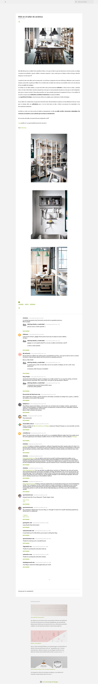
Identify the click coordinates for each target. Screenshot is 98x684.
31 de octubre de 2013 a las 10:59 (36, 334)
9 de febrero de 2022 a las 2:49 (40, 494)
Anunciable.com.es (28, 423)
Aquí (19, 123)
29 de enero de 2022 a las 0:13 (35, 443)
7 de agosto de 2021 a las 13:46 (41, 423)
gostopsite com (27, 522)
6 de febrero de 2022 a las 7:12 (35, 481)
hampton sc (26, 403)
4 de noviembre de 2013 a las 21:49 (38, 403)
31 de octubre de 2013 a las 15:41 (48, 394)
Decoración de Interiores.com (31, 394)
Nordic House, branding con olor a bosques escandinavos (43, 669)
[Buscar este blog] (86, 2)
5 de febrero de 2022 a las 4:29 (35, 456)
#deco (26, 304)
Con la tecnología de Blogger (49, 682)
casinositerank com (28, 530)
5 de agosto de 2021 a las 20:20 (35, 415)
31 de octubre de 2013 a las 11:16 (52, 362)
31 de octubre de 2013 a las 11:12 (38, 353)
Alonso (25, 415)
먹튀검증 (74, 436)
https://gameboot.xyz (29, 470)
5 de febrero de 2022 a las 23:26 (36, 468)
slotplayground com (29, 562)
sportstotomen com (28, 538)
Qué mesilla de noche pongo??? (37, 617)
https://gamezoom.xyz (29, 483)
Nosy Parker (26, 376)
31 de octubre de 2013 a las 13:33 (52, 382)
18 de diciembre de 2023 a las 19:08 (40, 546)
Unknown (25, 334)
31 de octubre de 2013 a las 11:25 (38, 376)
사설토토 (25, 515)
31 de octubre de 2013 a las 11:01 (52, 324)
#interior (32, 304)
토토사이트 (26, 500)
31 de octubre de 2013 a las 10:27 (36, 318)
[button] (19, 22)
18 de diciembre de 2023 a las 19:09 (43, 562)
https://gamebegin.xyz (29, 458)
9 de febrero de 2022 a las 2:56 (40, 507)
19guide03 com (27, 546)
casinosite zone (27, 554)
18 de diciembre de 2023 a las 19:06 (40, 522)
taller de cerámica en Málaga (41, 426)
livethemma (23, 127)
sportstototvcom (28, 495)
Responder (26, 331)
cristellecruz (26, 433)
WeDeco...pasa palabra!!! (36, 643)
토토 (24, 501)
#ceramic (21, 304)
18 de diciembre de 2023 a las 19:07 (43, 538)
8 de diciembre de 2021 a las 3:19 (38, 433)
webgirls (25, 446)
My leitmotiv (26, 353)
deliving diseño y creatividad (35, 324)
